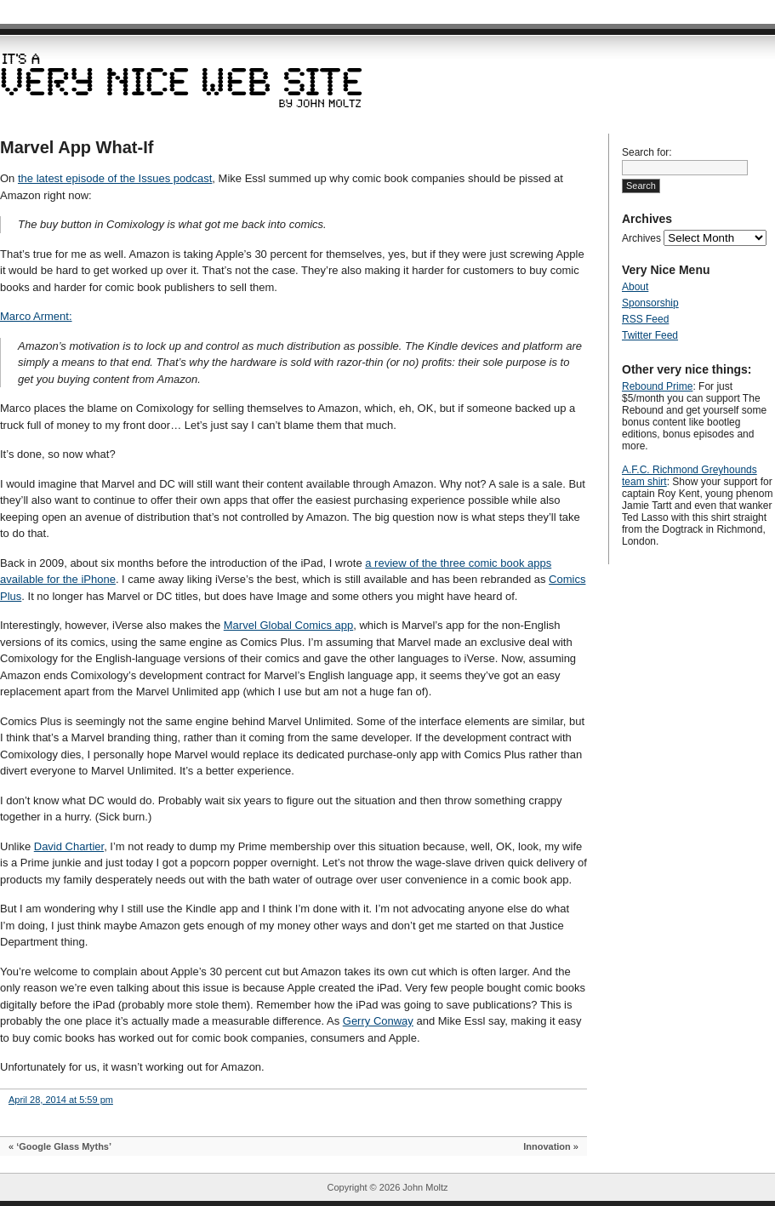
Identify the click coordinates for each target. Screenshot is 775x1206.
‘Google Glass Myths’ (63, 1146)
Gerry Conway (378, 1021)
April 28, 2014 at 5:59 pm (61, 1100)
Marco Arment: (36, 316)
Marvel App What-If (76, 147)
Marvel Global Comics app (288, 625)
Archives (641, 238)
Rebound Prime (657, 386)
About (635, 287)
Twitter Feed (650, 335)
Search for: (647, 152)
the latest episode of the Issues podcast (115, 178)
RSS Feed (645, 319)
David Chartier (69, 846)
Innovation (547, 1146)
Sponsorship (650, 303)
